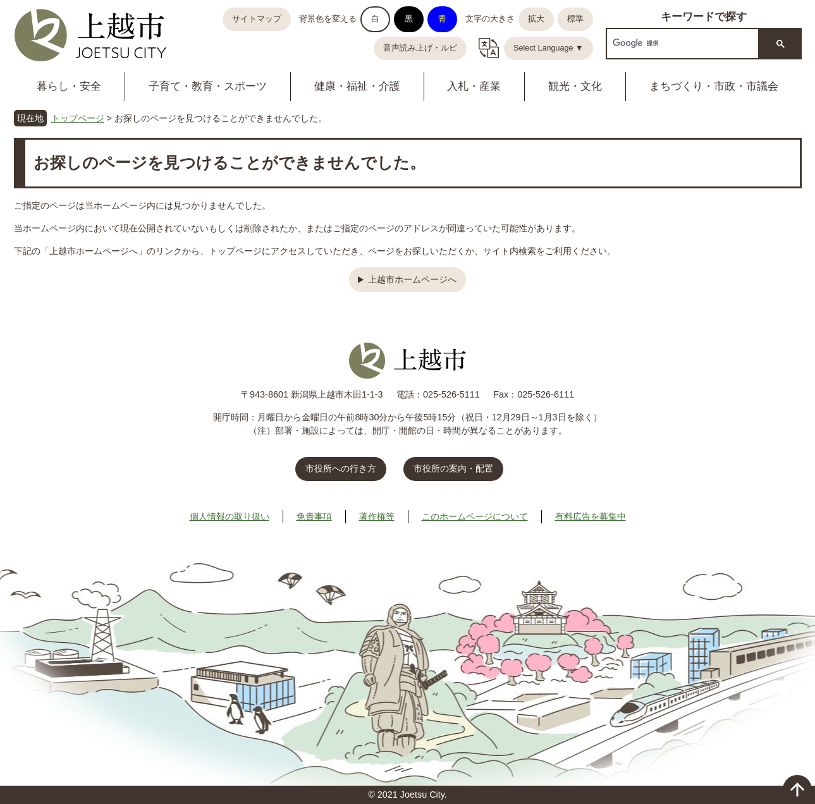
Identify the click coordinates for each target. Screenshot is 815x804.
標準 (575, 19)
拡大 (536, 19)
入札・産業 (474, 86)
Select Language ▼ (548, 48)
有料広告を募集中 (590, 516)
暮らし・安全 (69, 86)
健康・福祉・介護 (357, 86)
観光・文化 (575, 86)
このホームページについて (475, 516)
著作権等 (377, 516)
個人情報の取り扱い (229, 516)
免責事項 (314, 516)
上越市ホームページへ (412, 279)
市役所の (453, 468)
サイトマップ (256, 19)
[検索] (681, 43)
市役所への (340, 468)
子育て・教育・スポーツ (208, 86)
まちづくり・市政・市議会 (713, 86)
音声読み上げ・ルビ (420, 48)
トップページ (77, 118)
